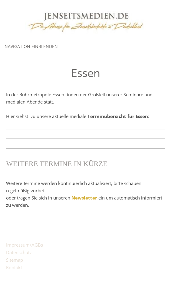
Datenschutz (19, 252)
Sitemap (14, 260)
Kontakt (14, 267)
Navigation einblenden (31, 46)
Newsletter (84, 198)
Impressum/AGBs (24, 245)
